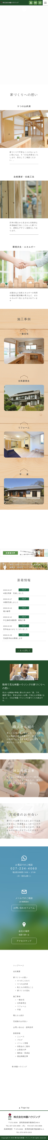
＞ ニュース (19, 1069)
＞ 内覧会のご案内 (22, 1079)
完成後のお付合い (20, 1054)
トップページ (18, 1000)
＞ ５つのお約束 (21, 1018)
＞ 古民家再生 (20, 1038)
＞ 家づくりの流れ (22, 1025)
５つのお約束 (24, 150)
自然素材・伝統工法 (24, 225)
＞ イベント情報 (21, 1075)
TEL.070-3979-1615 (24, 1132)
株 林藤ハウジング (19, 1098)
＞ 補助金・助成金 (22, 1085)
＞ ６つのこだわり (22, 1015)
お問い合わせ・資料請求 (23, 1060)
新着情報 (16, 1066)
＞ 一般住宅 (19, 1034)
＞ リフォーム (20, 1041)
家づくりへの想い (20, 1012)
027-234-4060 (24, 887)
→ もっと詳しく (24, 650)
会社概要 (16, 1006)
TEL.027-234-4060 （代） (16, 1126)
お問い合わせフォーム (24, 930)
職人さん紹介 (18, 1048)
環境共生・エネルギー (24, 295)
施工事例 (16, 1031)
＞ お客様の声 (20, 1082)
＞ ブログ (19, 1072)
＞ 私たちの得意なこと (24, 1022)
